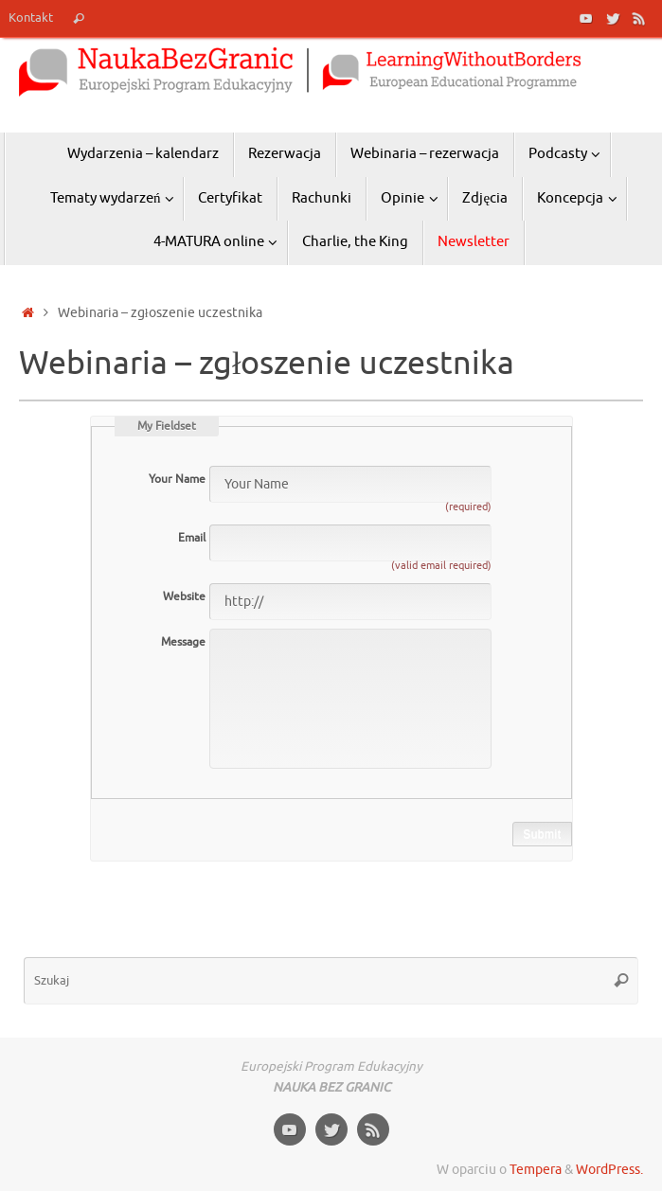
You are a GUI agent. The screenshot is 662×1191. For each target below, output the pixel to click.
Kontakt (31, 18)
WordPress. (609, 1170)
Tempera (536, 1170)
